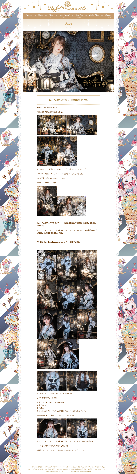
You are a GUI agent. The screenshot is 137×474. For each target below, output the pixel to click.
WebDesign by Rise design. (85, 471)
